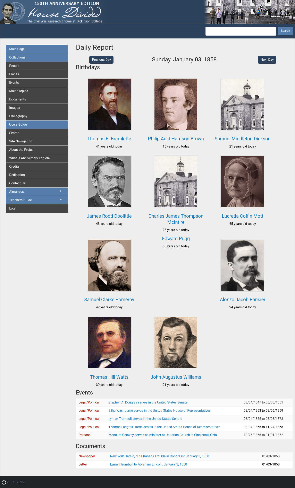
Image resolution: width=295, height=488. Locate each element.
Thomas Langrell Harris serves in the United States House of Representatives (164, 427)
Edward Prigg (176, 238)
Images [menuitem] (14, 108)
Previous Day (101, 60)
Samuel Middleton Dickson (243, 139)
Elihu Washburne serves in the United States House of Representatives (160, 410)
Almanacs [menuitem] (36, 192)
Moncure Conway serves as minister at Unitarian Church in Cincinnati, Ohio (163, 435)
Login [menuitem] (13, 208)
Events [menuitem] (14, 83)
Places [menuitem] (14, 74)
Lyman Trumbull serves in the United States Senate (145, 419)
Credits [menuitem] (14, 166)
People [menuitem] (14, 66)
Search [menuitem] (14, 133)
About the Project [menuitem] (21, 150)
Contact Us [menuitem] (17, 183)
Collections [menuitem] (17, 57)
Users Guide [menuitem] (18, 124)
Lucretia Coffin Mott (242, 216)
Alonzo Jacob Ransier (242, 299)
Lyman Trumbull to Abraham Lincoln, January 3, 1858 (148, 464)
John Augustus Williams (176, 377)
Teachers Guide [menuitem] (36, 201)
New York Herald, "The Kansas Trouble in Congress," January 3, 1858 (159, 456)
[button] (109, 129)
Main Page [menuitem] (17, 49)
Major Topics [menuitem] (18, 91)
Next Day (267, 60)
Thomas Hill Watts (109, 377)
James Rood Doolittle (109, 216)
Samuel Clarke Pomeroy (109, 299)
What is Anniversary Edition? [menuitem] (29, 158)
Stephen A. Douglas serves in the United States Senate (148, 402)
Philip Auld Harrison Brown (176, 139)
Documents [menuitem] (17, 99)
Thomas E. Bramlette (109, 139)
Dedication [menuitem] (17, 175)
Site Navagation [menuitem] (20, 141)
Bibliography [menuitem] (18, 116)
